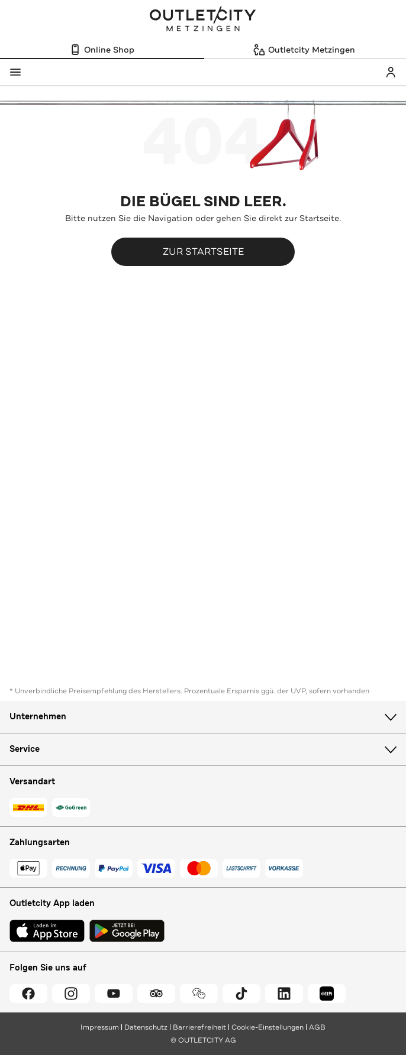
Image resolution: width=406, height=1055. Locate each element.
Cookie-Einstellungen (267, 1027)
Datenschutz (145, 1027)
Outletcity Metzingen (203, 20)
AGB (317, 1027)
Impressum (99, 1027)
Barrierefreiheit (199, 1027)
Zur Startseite (203, 251)
